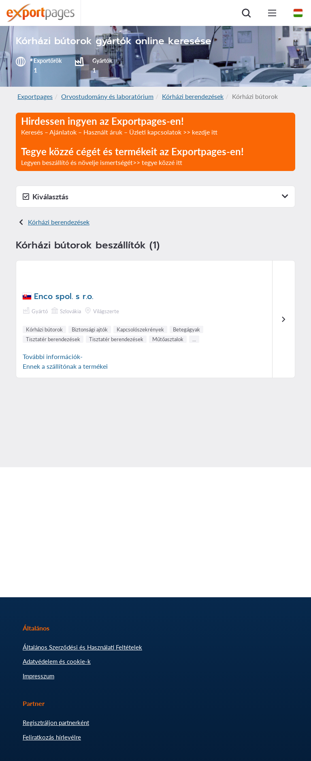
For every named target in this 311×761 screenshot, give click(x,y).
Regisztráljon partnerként (56, 722)
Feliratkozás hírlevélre (52, 737)
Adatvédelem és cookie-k (57, 661)
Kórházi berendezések (193, 96)
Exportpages (35, 96)
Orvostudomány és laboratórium (107, 96)
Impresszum (38, 676)
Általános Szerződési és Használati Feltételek (82, 647)
